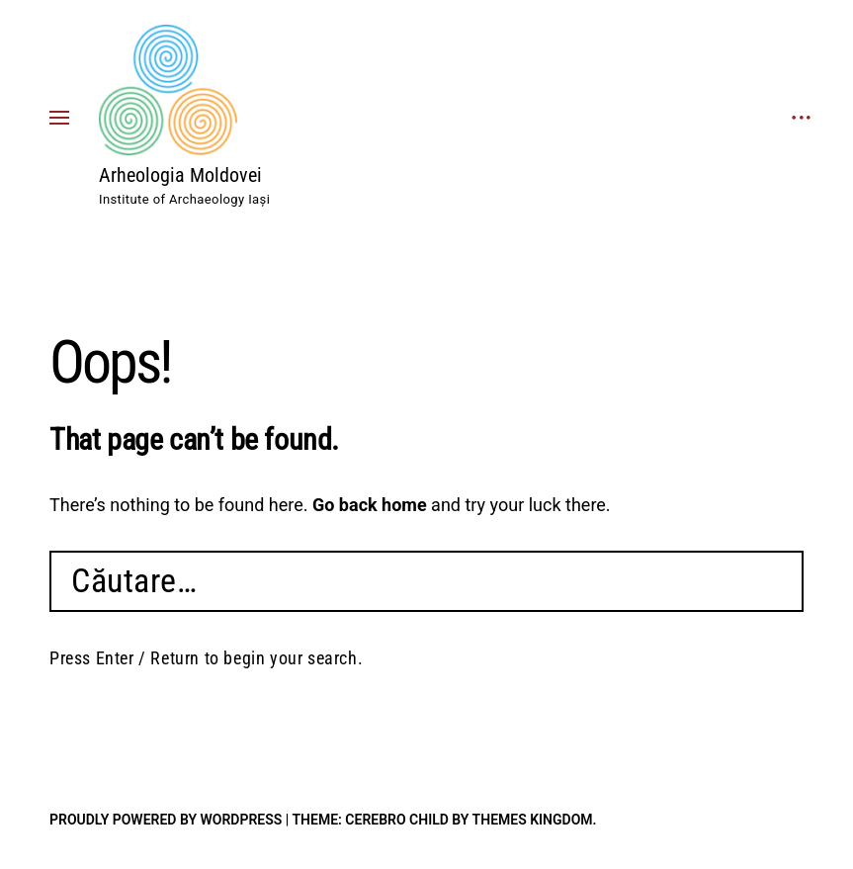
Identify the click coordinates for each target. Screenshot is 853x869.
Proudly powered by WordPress (165, 819)
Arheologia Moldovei (180, 175)
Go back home (369, 504)
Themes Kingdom (532, 819)
